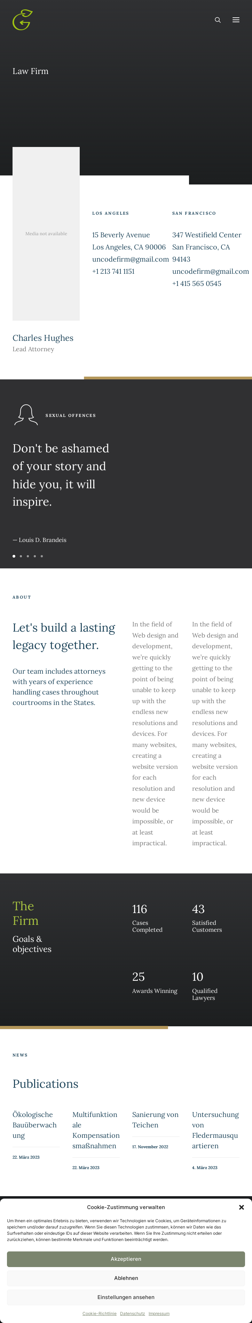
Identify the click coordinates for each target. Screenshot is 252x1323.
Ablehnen (126, 1278)
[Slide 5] (41, 556)
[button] (241, 1207)
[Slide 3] (27, 556)
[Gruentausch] (23, 19)
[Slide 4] (34, 556)
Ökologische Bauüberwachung (35, 1125)
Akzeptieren (126, 1259)
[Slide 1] (15, 556)
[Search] (214, 20)
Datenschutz (132, 1313)
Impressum (159, 1313)
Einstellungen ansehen (126, 1297)
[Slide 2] (20, 556)
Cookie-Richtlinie (99, 1313)
